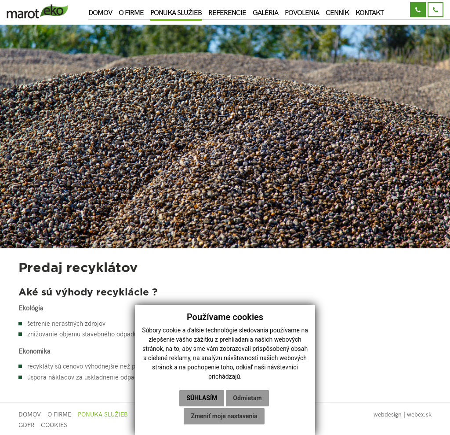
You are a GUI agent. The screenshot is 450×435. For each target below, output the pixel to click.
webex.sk (419, 414)
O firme (131, 12)
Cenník (337, 12)
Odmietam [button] (247, 398)
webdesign (388, 414)
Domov (100, 12)
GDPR (26, 424)
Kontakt (370, 12)
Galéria (265, 12)
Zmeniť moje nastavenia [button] (224, 416)
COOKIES (54, 424)
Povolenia (302, 12)
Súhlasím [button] (201, 398)
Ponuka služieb (176, 12)
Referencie (227, 12)
